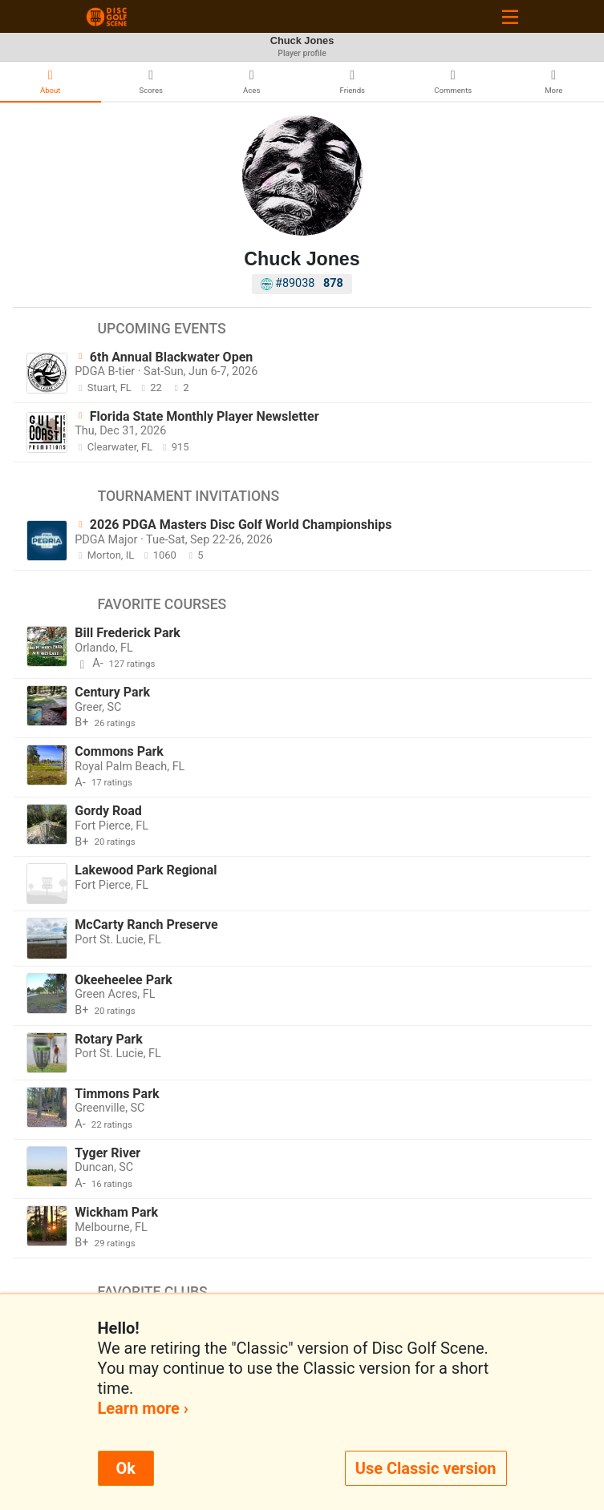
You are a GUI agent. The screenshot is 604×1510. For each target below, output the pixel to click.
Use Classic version (426, 1468)
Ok (126, 1468)
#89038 (302, 283)
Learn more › (143, 1408)
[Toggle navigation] (510, 16)
